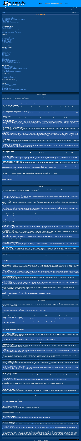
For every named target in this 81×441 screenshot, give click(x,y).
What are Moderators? (5, 58)
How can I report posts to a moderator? (8, 43)
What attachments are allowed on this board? (9, 84)
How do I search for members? (7, 76)
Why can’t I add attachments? (7, 41)
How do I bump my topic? (6, 45)
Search (77, 7)
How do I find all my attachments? (7, 85)
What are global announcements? (7, 51)
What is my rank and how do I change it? (9, 31)
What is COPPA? (5, 23)
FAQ (74, 7)
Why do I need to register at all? (7, 17)
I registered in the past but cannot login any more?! (10, 22)
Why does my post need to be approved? (9, 44)
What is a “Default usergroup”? (7, 63)
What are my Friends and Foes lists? (8, 70)
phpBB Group (32, 423)
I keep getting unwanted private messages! (9, 67)
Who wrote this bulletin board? (7, 87)
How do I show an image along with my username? (10, 30)
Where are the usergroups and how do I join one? (10, 60)
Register (6, 7)
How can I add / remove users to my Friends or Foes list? (11, 71)
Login (3, 7)
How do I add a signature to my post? (8, 36)
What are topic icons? (5, 55)
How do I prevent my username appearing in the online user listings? (13, 19)
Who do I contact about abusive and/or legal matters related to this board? (14, 89)
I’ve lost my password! (5, 20)
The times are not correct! (6, 28)
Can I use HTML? (5, 49)
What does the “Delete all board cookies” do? (9, 24)
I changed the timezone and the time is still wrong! (10, 29)
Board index (4, 12)
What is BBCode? (5, 48)
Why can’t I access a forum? (6, 40)
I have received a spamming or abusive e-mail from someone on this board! (14, 68)
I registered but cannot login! (6, 21)
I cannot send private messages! (7, 66)
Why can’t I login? (5, 16)
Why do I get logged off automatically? (8, 18)
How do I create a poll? (6, 37)
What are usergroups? (5, 59)
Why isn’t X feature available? (7, 88)
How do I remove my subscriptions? (8, 81)
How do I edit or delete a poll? (7, 39)
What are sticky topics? (6, 53)
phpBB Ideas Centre (50, 427)
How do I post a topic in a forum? (7, 35)
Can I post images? (5, 50)
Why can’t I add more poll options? (8, 38)
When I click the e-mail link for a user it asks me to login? (11, 32)
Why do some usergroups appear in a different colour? (11, 62)
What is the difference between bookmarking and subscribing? (12, 80)
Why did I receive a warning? (7, 42)
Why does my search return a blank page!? (9, 75)
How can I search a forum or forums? (8, 74)
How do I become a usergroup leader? (8, 61)
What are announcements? (6, 52)
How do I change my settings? (7, 27)
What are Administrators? (6, 57)
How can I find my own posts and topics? (9, 77)
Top (2, 99)
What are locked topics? (6, 54)
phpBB (36, 440)
